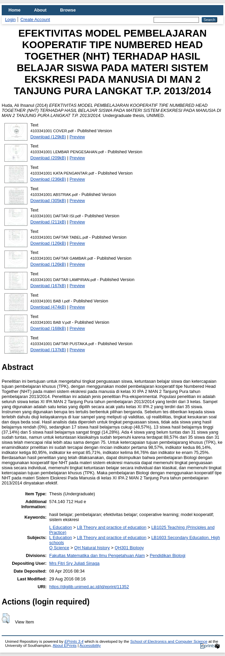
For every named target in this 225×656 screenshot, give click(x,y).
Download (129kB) (48, 136)
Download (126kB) (48, 243)
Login (10, 19)
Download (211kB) (48, 221)
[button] (5, 618)
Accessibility (90, 645)
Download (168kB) (48, 328)
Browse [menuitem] (68, 10)
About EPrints (64, 645)
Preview (77, 136)
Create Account (35, 19)
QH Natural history (92, 547)
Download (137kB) (48, 349)
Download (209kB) (48, 157)
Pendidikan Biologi (167, 555)
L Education (60, 527)
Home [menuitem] (14, 10)
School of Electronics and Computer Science (168, 641)
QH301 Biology (129, 547)
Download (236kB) (48, 179)
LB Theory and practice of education (111, 527)
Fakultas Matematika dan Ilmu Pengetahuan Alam (97, 555)
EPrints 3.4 (73, 641)
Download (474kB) (48, 307)
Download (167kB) (48, 285)
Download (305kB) (48, 200)
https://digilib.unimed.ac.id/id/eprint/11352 (89, 586)
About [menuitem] (40, 10)
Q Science (59, 547)
